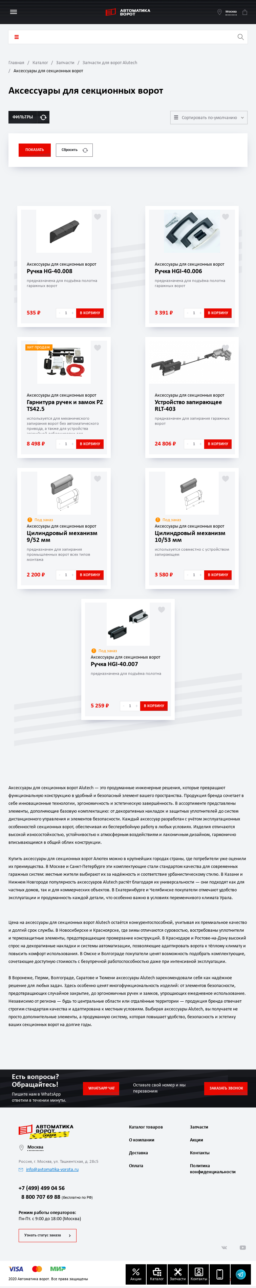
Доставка (138, 1153)
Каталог (40, 62)
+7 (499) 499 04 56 (42, 1190)
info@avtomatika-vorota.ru (49, 1169)
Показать (34, 150)
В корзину (90, 313)
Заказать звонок (226, 1088)
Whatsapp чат (101, 1088)
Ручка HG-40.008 (51, 271)
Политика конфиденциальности (212, 1169)
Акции (196, 1140)
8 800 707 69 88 (56, 1199)
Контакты (200, 1153)
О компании (141, 1140)
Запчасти (65, 62)
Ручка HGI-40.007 (116, 664)
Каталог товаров (17, 37)
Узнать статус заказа (42, 1237)
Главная (16, 62)
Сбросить (75, 150)
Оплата (136, 1166)
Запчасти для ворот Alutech (110, 62)
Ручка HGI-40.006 (180, 271)
